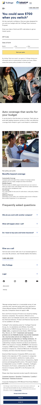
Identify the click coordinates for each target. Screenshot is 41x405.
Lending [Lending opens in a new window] (33, 376)
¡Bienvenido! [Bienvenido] (6, 286)
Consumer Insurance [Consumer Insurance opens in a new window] (8, 376)
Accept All (20, 402)
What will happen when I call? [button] (20, 224)
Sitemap (5, 289)
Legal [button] (20, 274)
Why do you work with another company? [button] (20, 215)
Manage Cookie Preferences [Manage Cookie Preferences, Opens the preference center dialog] (20, 393)
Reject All (20, 397)
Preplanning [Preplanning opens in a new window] (26, 376)
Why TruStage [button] (20, 265)
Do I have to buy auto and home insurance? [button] (20, 232)
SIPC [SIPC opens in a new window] (8, 331)
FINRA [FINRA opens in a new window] (4, 331)
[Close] (38, 386)
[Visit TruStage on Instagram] (14, 281)
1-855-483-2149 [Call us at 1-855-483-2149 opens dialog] (34, 8)
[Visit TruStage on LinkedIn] (26, 281)
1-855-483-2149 (7, 258)
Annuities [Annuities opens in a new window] (18, 376)
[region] (20, 394)
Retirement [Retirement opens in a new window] (5, 378)
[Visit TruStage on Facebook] (3, 281)
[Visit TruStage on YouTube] (37, 281)
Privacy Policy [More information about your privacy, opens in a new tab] (18, 390)
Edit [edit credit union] (31, 3)
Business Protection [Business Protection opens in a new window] (16, 378)
